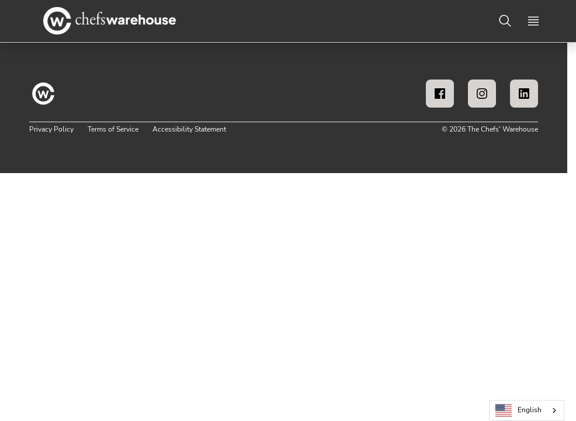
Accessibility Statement (189, 129)
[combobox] (526, 410)
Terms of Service (113, 129)
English (518, 410)
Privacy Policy (51, 129)
